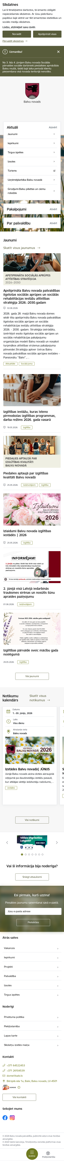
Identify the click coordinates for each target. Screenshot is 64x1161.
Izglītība (26, 427)
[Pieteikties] (33, 922)
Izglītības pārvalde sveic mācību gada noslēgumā (30, 652)
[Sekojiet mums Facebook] (5, 1117)
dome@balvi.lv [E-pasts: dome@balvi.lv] (15, 1075)
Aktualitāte (10, 363)
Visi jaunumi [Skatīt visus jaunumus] (32, 676)
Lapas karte (10, 1035)
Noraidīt (16, 34)
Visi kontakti (19, 1097)
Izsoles (8, 985)
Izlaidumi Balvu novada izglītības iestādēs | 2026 (27, 533)
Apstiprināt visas (47, 34)
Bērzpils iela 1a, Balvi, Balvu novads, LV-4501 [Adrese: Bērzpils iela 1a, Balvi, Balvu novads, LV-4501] (32, 1081)
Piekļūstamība (12, 1026)
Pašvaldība (10, 976)
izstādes (11, 788)
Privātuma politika (14, 1017)
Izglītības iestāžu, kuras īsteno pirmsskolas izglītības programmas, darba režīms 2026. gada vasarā (29, 416)
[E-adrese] (9, 1087)
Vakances (9, 948)
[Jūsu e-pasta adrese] (33, 911)
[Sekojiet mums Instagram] (12, 1117)
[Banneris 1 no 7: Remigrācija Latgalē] (32, 842)
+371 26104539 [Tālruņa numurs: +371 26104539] (16, 1070)
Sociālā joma (26, 363)
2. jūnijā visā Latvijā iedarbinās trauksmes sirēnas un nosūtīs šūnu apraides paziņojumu (29, 593)
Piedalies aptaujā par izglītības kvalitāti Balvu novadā (25, 475)
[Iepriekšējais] (7, 842)
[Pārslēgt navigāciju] (32, 1154)
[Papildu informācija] (19, 1087)
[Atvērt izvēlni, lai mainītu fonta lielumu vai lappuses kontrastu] (48, 1155)
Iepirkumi (9, 957)
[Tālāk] (57, 842)
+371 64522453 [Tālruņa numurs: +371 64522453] (16, 1065)
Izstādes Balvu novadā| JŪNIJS (27, 769)
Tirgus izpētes (12, 994)
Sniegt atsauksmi (32, 876)
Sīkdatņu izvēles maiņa (16, 1045)
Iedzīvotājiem (29, 485)
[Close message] (58, 52)
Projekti (8, 966)
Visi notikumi (32, 820)
